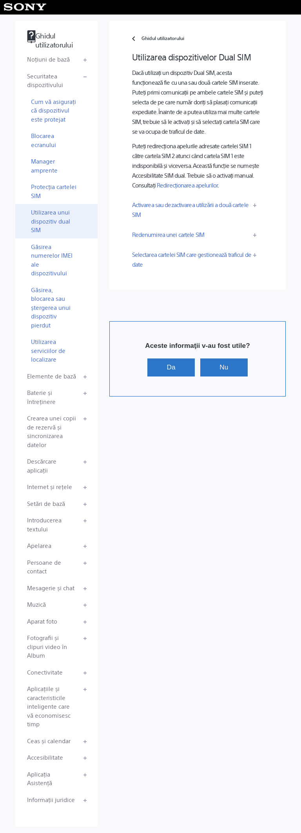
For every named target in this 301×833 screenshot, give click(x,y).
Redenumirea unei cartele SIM (168, 234)
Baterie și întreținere (41, 397)
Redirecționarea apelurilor (187, 185)
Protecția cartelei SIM (53, 191)
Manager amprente (44, 165)
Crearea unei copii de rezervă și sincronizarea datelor (51, 431)
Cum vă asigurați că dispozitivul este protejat (53, 110)
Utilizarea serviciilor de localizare (48, 350)
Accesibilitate (45, 757)
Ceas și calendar (49, 740)
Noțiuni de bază (48, 59)
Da (171, 367)
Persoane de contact (44, 566)
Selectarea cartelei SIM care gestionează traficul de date (191, 259)
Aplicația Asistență (39, 778)
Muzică (36, 604)
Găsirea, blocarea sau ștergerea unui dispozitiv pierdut (51, 307)
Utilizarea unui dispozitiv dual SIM (50, 220)
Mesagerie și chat (50, 587)
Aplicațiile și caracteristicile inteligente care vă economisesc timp (49, 706)
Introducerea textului (44, 524)
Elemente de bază (51, 376)
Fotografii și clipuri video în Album (47, 646)
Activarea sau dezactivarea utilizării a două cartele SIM (190, 209)
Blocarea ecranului (43, 140)
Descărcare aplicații (41, 465)
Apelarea (39, 545)
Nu (223, 367)
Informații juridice (51, 799)
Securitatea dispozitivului (45, 80)
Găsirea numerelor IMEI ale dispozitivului (52, 260)
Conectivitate (45, 672)
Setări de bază (46, 503)
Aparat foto (42, 621)
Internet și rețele (49, 486)
